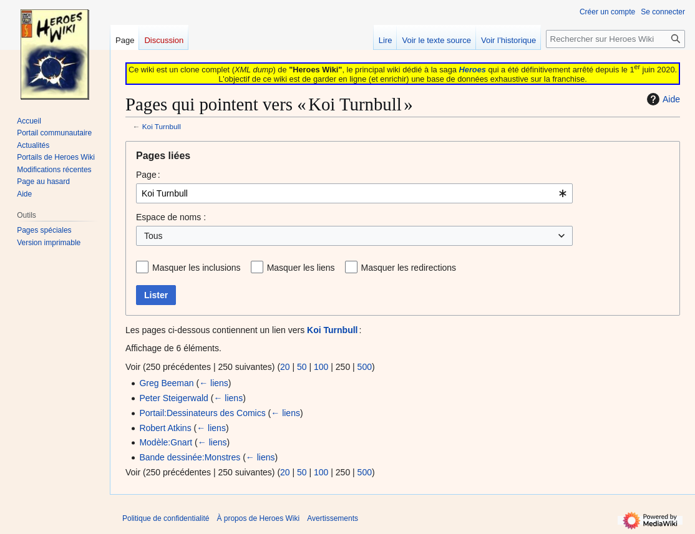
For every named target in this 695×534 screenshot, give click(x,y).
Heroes (472, 69)
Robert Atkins (165, 428)
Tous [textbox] (153, 236)
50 (302, 367)
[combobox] (354, 193)
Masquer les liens (301, 268)
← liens (213, 383)
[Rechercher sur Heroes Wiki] (615, 39)
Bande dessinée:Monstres (189, 457)
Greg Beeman (166, 383)
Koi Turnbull (161, 126)
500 (364, 367)
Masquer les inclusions (196, 268)
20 (285, 367)
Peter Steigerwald (173, 398)
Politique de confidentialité (165, 518)
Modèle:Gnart (165, 442)
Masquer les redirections (409, 268)
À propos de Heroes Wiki (257, 518)
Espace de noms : (171, 217)
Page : (148, 175)
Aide (662, 99)
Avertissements (332, 518)
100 (321, 367)
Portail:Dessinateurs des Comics (202, 413)
